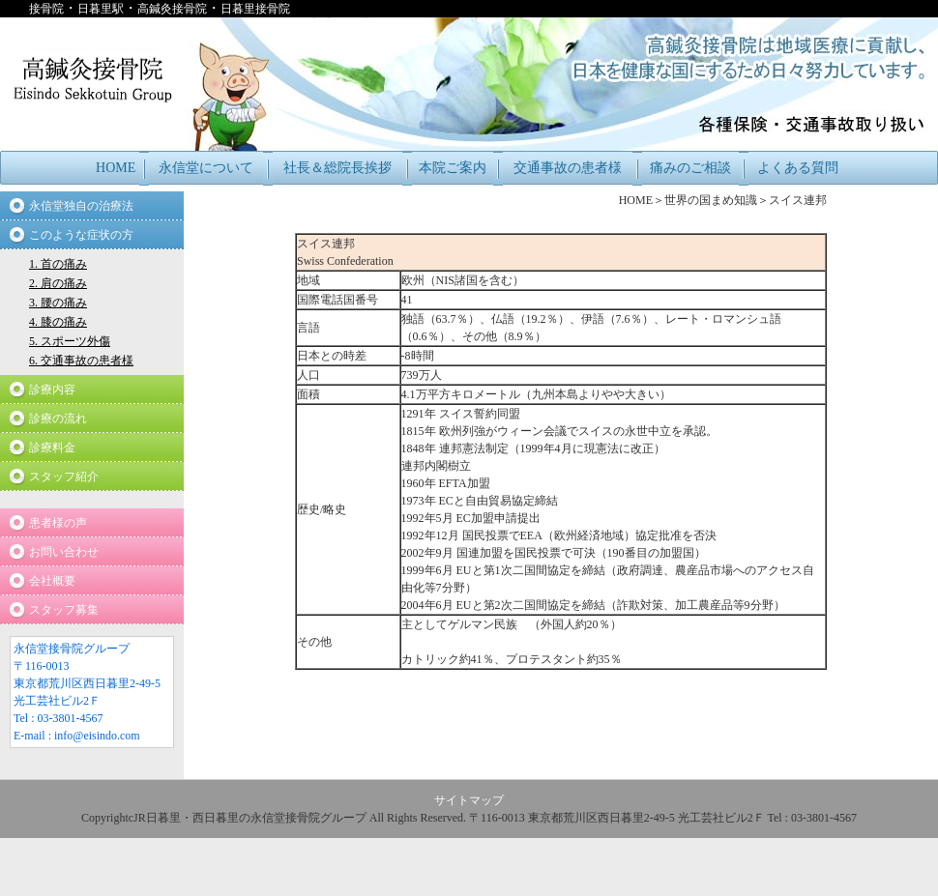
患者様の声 (58, 523)
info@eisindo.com (97, 735)
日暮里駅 (100, 8)
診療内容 (52, 389)
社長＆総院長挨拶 (337, 167)
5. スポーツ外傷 (69, 341)
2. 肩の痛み (58, 283)
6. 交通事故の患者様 (81, 360)
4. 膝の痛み (58, 322)
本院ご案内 (452, 167)
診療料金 (52, 447)
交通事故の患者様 (567, 167)
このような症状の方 (81, 235)
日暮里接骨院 (255, 8)
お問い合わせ (64, 552)
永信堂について (206, 167)
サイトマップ (469, 800)
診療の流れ (58, 418)
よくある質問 (797, 167)
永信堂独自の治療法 (81, 206)
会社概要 (52, 581)
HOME (115, 167)
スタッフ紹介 (64, 476)
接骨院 (46, 8)
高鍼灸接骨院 (172, 8)
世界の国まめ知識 (710, 200)
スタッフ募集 (64, 610)
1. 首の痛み (58, 264)
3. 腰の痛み (58, 302)
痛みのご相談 (690, 167)
